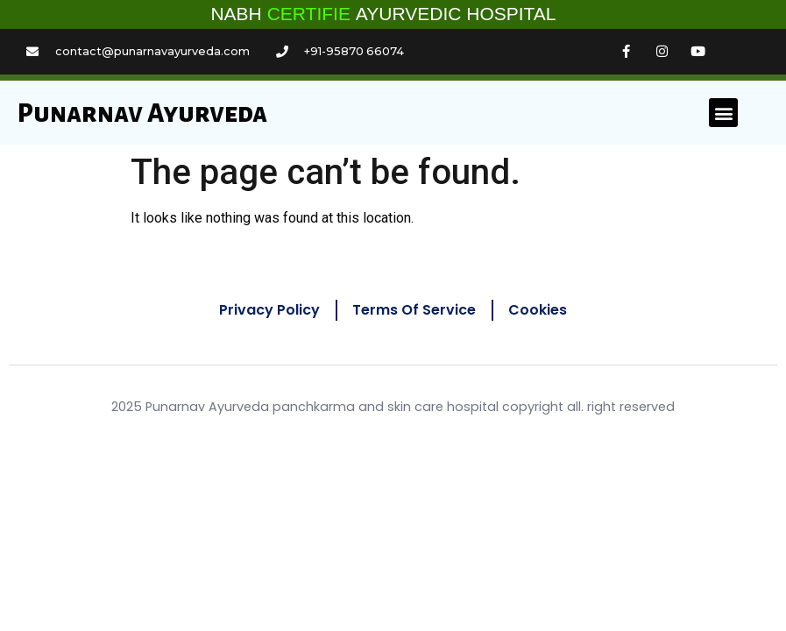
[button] (723, 112)
